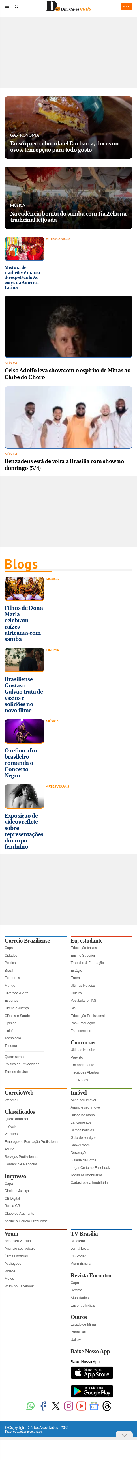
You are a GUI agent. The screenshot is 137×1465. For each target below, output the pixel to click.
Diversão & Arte (16, 993)
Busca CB (12, 1206)
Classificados (20, 1112)
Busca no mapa (83, 1115)
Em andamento (82, 1065)
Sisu (74, 1008)
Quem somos (15, 1057)
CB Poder (78, 1256)
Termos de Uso (16, 1072)
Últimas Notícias (83, 985)
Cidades (11, 955)
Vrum (11, 1233)
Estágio (76, 970)
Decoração (79, 1152)
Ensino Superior (83, 955)
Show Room (80, 1145)
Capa (9, 948)
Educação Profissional (88, 1016)
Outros (79, 1317)
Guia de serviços (84, 1137)
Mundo (10, 985)
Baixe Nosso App (90, 1351)
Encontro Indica (83, 1305)
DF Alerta (78, 1241)
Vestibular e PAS (83, 1000)
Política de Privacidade (22, 1064)
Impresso (15, 1176)
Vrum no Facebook (19, 1286)
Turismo (11, 1046)
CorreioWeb (19, 1093)
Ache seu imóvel (83, 1100)
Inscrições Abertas (85, 1072)
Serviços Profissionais (21, 1156)
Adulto (9, 1149)
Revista (76, 1290)
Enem (75, 978)
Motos (9, 1278)
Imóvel (79, 1093)
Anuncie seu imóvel (86, 1107)
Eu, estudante (87, 940)
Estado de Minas (84, 1324)
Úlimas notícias (82, 1130)
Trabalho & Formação (87, 963)
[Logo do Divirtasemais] (68, 10)
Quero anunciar (16, 1119)
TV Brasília (84, 1233)
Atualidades (80, 1298)
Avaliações (13, 1263)
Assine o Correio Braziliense (26, 1221)
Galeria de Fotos (83, 1160)
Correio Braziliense (27, 940)
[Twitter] (56, 1410)
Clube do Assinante (19, 1213)
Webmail (11, 1100)
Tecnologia (13, 1038)
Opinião (10, 1023)
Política (10, 963)
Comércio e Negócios (21, 1164)
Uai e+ (76, 1339)
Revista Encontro (91, 1275)
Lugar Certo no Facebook (90, 1167)
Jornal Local (80, 1248)
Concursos (83, 1042)
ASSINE (127, 6)
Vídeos (10, 1271)
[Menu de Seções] (7, 6)
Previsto (77, 1057)
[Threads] (107, 1410)
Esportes (11, 1000)
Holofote (11, 1031)
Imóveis (10, 1126)
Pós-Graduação (83, 1023)
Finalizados (79, 1080)
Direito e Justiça (17, 1008)
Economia (12, 978)
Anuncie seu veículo (20, 1248)
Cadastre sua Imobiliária (89, 1182)
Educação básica (84, 948)
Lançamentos (81, 1122)
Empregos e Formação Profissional (31, 1141)
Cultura (76, 993)
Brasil (9, 970)
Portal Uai (78, 1332)
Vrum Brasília (81, 1263)
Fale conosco (81, 1031)
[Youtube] (81, 1410)
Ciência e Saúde (17, 1016)
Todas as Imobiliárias (87, 1175)
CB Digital (12, 1198)
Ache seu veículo (18, 1241)
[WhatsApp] (30, 1410)
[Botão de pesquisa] (17, 6)
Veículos (11, 1134)
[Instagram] (69, 1410)
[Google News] (94, 1410)
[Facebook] (43, 1410)
